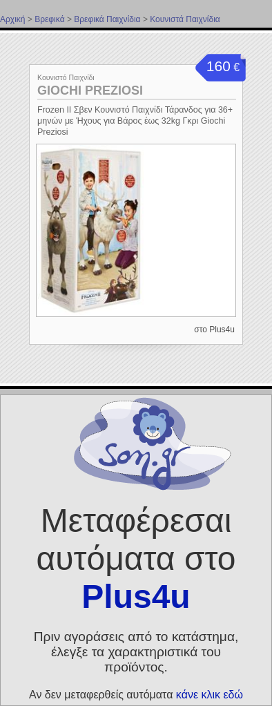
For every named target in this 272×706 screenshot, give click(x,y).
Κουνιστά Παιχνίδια (185, 19)
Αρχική (12, 19)
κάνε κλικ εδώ (209, 694)
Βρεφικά (49, 19)
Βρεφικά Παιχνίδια (107, 19)
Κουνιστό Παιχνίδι (66, 77)
